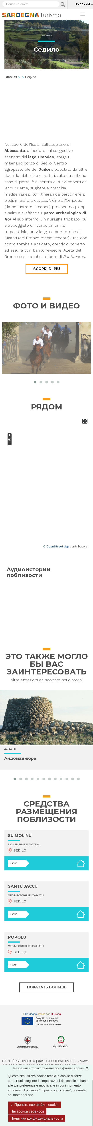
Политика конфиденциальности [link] (36, 1118)
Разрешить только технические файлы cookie (53, 1068)
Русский (82, 4)
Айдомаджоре (20, 758)
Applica (63, 4)
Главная (10, 77)
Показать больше (46, 987)
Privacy (81, 1061)
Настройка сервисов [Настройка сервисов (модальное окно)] (27, 1111)
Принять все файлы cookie (34, 1105)
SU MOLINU (20, 835)
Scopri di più (46, 269)
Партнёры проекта (18, 1061)
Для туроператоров (55, 1061)
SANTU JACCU (23, 886)
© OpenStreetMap (56, 546)
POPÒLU (17, 937)
